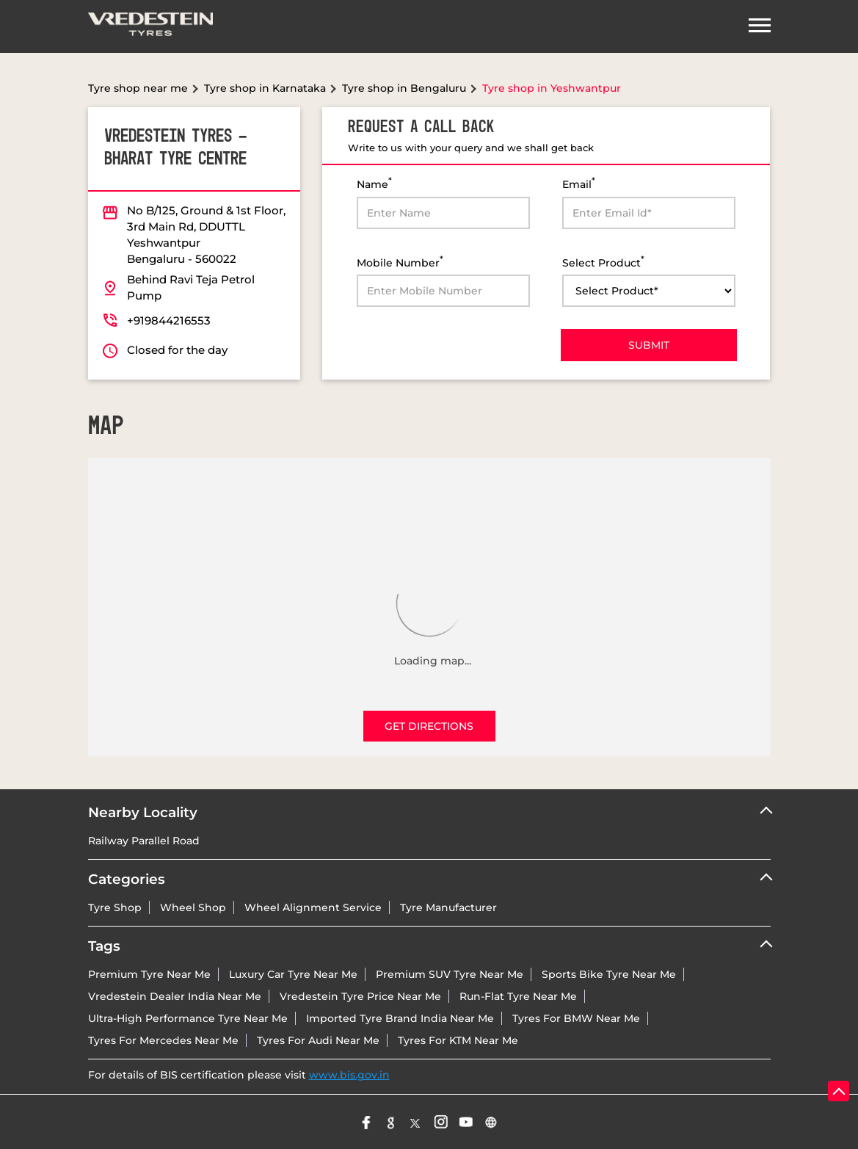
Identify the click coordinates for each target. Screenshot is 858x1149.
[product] (648, 291)
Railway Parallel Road (144, 840)
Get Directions (429, 726)
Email (578, 183)
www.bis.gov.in (349, 1074)
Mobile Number (400, 261)
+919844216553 (169, 320)
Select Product (603, 261)
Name (374, 183)
